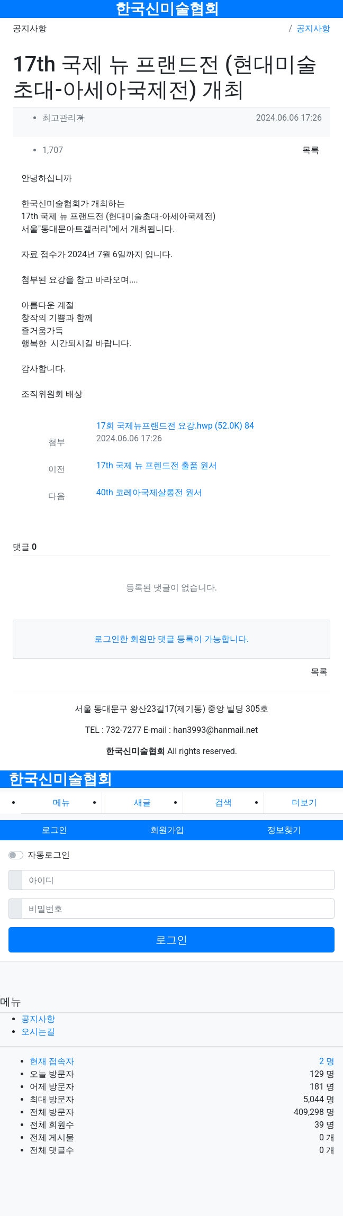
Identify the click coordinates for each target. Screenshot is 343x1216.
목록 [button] (310, 150)
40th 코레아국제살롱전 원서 (149, 492)
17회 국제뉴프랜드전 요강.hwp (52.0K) (175, 426)
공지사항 (313, 28)
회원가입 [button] (167, 830)
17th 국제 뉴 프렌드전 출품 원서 (156, 465)
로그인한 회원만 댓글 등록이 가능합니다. (171, 639)
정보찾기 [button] (284, 830)
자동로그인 (49, 855)
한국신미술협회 (167, 8)
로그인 (171, 939)
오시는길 (38, 1032)
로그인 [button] (54, 830)
